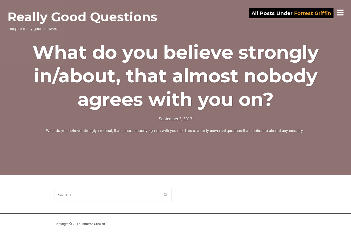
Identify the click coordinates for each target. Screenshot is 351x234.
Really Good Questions (82, 17)
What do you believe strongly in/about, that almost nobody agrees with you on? (175, 76)
